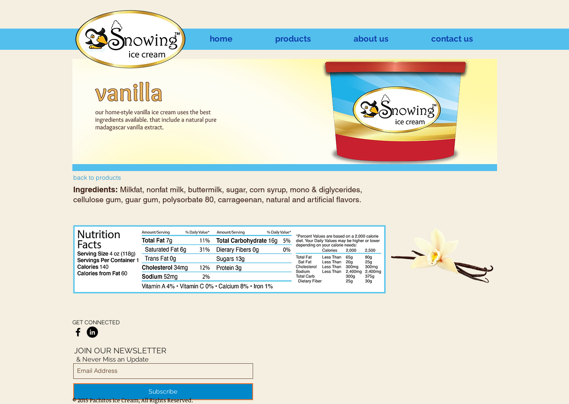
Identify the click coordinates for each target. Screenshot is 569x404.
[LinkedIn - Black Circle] (92, 332)
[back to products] (97, 178)
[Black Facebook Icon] (78, 332)
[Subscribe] (163, 391)
